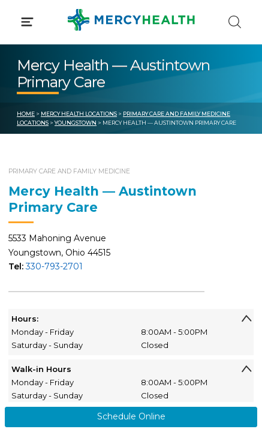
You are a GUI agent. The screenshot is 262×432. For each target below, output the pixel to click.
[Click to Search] (234, 21)
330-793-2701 (54, 266)
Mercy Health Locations (79, 113)
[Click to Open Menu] (27, 21)
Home (26, 113)
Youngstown (76, 122)
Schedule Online (131, 416)
